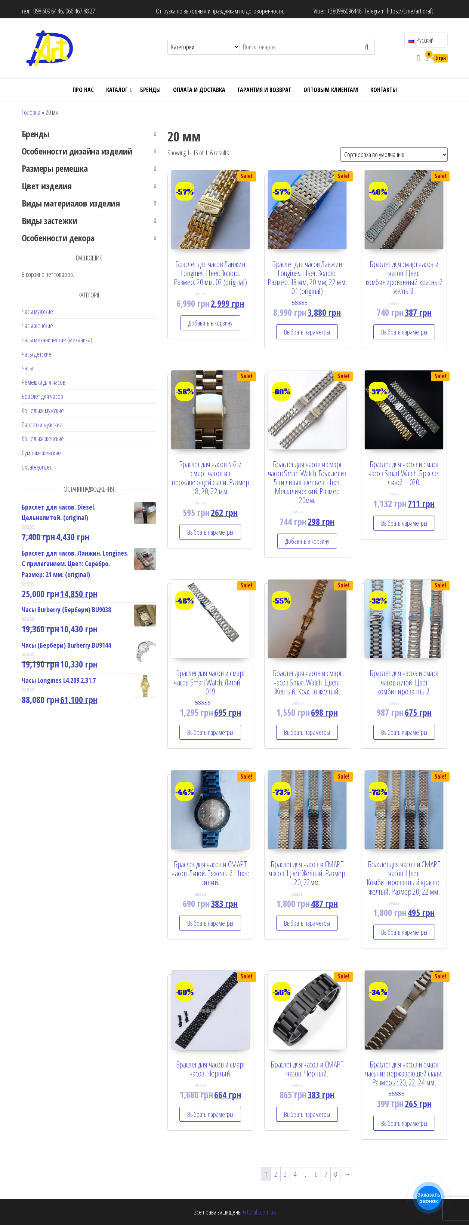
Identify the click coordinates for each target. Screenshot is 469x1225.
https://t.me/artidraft (410, 10)
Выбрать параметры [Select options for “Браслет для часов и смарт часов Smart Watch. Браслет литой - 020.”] (404, 523)
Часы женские (37, 325)
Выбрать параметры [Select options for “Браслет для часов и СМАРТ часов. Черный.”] (307, 1114)
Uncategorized (37, 466)
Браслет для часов (42, 396)
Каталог (117, 90)
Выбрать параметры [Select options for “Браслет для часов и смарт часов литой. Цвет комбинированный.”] (404, 732)
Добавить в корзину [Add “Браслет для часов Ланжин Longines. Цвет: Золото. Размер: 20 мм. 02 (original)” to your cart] (210, 322)
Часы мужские (37, 311)
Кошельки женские (43, 438)
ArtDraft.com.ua (259, 1211)
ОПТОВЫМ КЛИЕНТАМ (330, 90)
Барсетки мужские (42, 424)
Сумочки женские (41, 452)
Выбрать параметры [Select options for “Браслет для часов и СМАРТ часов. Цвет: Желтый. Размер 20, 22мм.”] (307, 923)
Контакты (383, 90)
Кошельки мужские (43, 410)
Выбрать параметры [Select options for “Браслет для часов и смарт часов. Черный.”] (210, 1114)
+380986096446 (344, 10)
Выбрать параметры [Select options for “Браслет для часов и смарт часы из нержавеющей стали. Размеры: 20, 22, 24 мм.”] (404, 1123)
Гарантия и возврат (264, 90)
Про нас (83, 90)
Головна (31, 112)
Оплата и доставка (199, 90)
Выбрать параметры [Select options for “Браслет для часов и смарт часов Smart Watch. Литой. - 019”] (210, 732)
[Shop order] (394, 154)
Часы (27, 367)
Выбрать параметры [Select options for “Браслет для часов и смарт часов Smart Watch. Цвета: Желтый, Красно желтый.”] (307, 732)
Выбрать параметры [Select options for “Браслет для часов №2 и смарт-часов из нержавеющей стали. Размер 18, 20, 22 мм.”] (210, 532)
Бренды (150, 90)
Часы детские (37, 353)
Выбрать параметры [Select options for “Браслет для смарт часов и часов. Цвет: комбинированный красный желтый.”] (404, 331)
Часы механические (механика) (57, 339)
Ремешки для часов (43, 382)
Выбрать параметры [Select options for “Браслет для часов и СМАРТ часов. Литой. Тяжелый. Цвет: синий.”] (210, 923)
